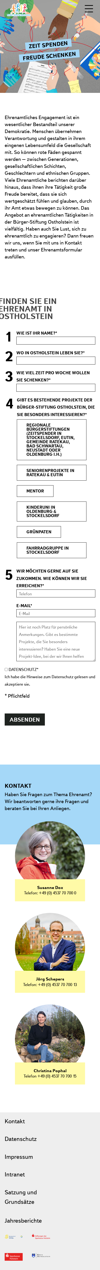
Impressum (19, 1156)
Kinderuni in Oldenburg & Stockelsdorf (42, 511)
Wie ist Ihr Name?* (36, 333)
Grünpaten (38, 531)
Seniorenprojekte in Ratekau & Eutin (50, 472)
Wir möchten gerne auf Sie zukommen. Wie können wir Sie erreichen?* (51, 578)
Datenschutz (21, 1138)
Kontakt (15, 1121)
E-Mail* (24, 605)
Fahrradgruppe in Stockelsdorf (47, 550)
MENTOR (35, 491)
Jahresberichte (23, 1220)
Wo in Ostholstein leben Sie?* (50, 352)
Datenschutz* (24, 669)
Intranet (15, 1174)
